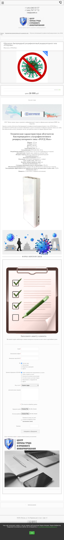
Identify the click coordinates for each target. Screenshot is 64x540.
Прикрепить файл (17, 409)
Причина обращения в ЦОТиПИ (13, 372)
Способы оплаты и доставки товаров (30, 378)
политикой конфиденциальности (47, 527)
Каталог (2, 33)
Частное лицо (25, 363)
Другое (23, 368)
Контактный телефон (15, 353)
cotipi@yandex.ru (32, 12)
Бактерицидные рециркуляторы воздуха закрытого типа (16, 33)
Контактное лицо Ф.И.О (15, 358)
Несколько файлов (16, 413)
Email (19, 349)
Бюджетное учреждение (27, 367)
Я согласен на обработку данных (29, 404)
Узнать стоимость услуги (27, 374)
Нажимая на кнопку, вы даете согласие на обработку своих (29, 419)
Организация (24, 365)
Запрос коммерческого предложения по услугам (32, 372)
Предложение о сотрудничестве (29, 379)
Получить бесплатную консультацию (30, 376)
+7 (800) (32, 10)
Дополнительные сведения (14, 390)
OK (32, 533)
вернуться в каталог (32, 504)
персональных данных (28, 421)
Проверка (18, 426)
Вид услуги (18, 385)
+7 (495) (32, 8)
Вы (20, 363)
